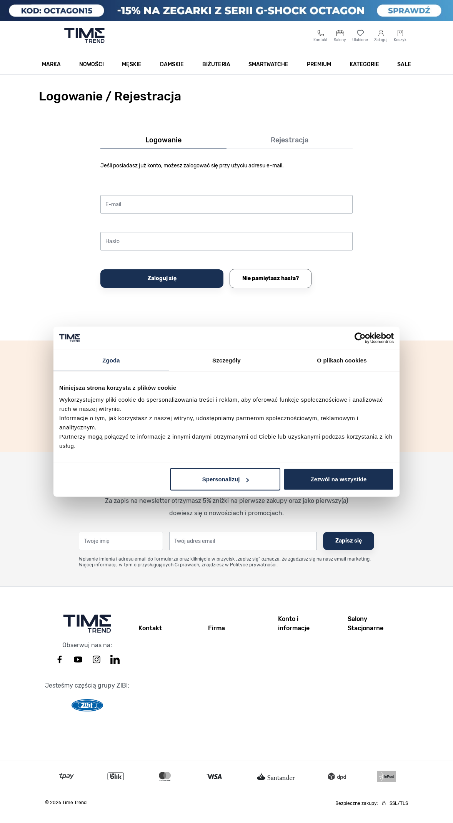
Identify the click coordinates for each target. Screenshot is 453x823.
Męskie (132, 73)
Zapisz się (348, 550)
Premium (319, 73)
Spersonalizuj (225, 479)
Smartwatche (268, 73)
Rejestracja (289, 149)
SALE (404, 73)
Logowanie (163, 149)
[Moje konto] (381, 45)
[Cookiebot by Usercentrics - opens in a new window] (360, 338)
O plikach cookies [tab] (341, 360)
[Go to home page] (84, 44)
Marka (51, 73)
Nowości (91, 73)
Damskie (172, 73)
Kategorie (364, 73)
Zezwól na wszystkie (339, 479)
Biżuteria (216, 73)
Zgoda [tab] (111, 360)
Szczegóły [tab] (226, 360)
